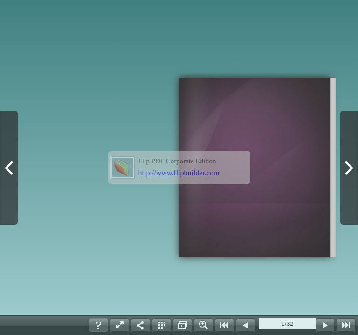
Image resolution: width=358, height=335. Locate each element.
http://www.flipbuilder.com (179, 173)
